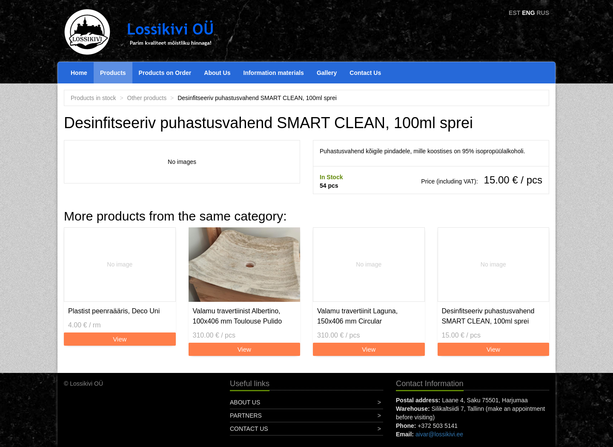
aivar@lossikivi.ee (439, 434)
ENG (528, 12)
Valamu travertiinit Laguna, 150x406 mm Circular (357, 316)
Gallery (327, 72)
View (119, 339)
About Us (217, 72)
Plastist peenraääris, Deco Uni (114, 311)
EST (514, 12)
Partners (246, 415)
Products (113, 72)
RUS (542, 12)
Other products (147, 98)
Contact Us (365, 72)
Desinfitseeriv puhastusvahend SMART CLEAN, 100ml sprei (488, 316)
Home (79, 72)
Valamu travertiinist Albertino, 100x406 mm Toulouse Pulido (237, 316)
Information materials (273, 72)
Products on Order (165, 72)
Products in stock (93, 98)
